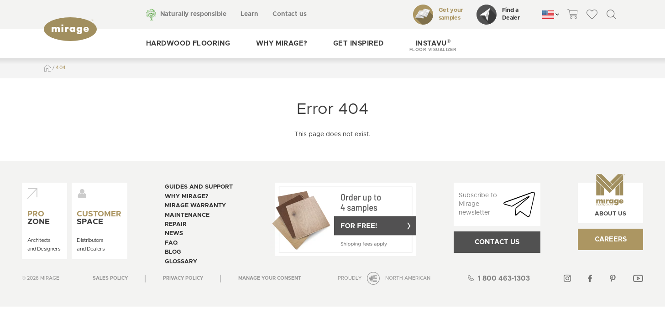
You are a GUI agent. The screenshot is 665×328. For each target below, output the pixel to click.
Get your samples (438, 15)
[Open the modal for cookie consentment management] (269, 278)
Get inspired (358, 43)
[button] (433, 43)
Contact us (289, 14)
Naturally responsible (193, 14)
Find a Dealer (498, 15)
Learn (249, 14)
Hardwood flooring (188, 43)
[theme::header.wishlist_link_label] (592, 15)
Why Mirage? (282, 43)
